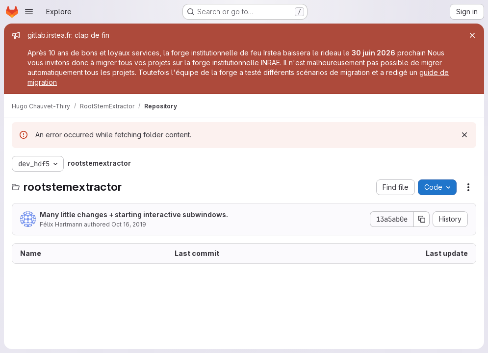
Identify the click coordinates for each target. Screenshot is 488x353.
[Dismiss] (464, 135)
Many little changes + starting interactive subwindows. (134, 214)
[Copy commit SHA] (422, 219)
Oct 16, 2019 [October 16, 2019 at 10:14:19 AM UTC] (128, 224)
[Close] (472, 35)
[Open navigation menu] (29, 12)
